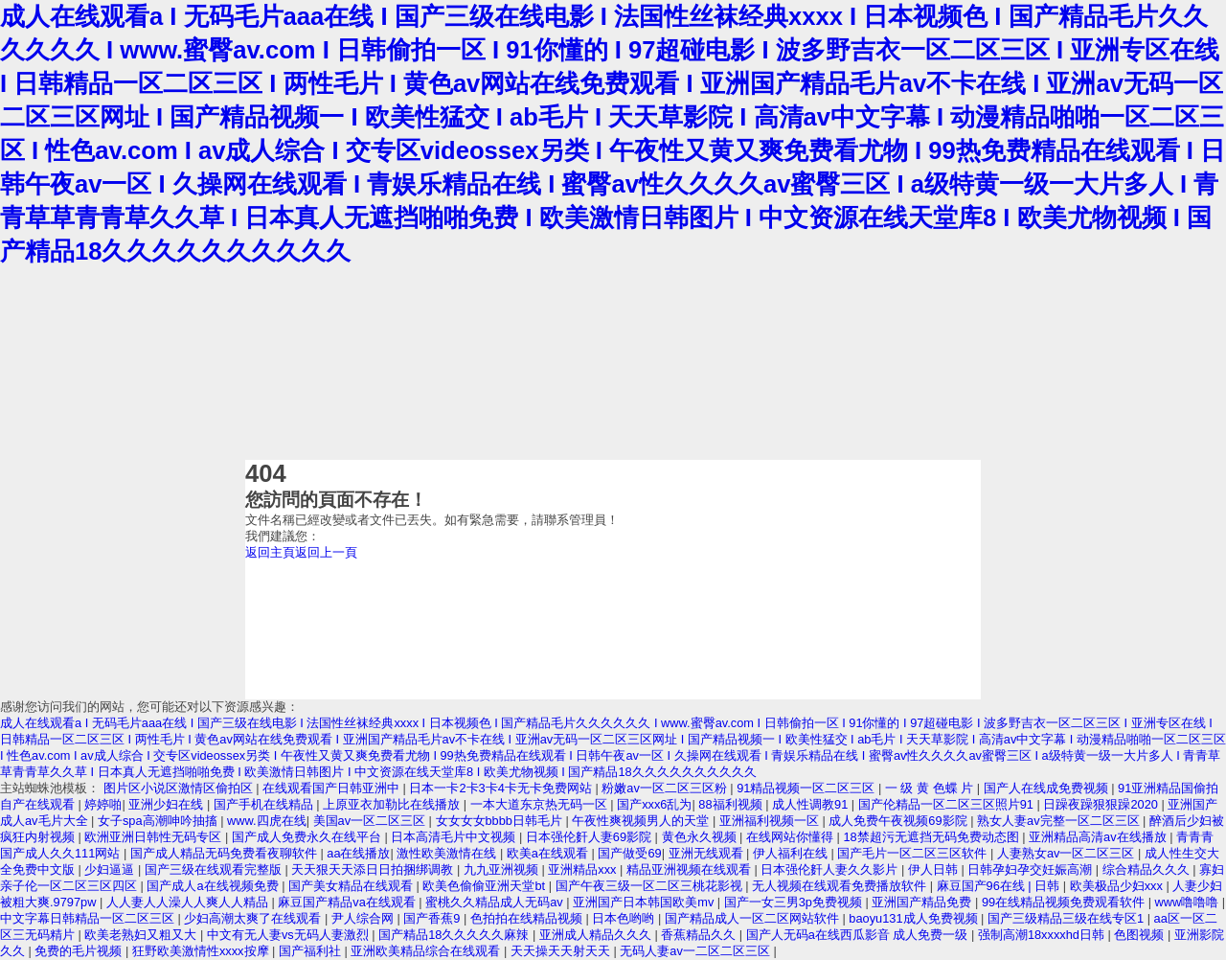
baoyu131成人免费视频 (915, 918)
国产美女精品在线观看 (352, 886)
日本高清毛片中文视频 (455, 837)
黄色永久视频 (701, 837)
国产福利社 (312, 951)
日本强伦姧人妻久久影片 (831, 869)
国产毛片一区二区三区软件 (913, 853)
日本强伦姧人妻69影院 (590, 837)
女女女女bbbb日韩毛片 (501, 820)
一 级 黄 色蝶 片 (931, 788)
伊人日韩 (935, 869)
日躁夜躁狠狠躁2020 (1102, 804)
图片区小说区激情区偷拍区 (180, 788)
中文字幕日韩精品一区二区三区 (89, 918)
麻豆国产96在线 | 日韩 (1000, 886)
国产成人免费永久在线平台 (308, 837)
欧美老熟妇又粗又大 (142, 934)
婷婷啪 (103, 804)
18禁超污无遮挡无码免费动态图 (932, 837)
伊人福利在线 (792, 853)
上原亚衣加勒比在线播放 (393, 804)
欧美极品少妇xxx (1118, 886)
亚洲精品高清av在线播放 (1099, 837)
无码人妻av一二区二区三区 (696, 951)
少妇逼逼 (111, 869)
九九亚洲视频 (503, 869)
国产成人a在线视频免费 (214, 886)
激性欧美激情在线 (448, 853)
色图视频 (1141, 934)
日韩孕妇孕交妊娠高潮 (1031, 869)
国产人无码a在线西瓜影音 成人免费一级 (858, 934)
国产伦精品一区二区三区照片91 (947, 804)
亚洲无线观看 (708, 853)
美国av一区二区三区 (371, 820)
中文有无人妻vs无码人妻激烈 (289, 934)
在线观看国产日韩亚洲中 (332, 788)
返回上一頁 (326, 552)
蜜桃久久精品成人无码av (495, 902)
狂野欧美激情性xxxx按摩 (202, 951)
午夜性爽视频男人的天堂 (642, 820)
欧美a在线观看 (549, 853)
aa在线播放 (358, 853)
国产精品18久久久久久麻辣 (455, 934)
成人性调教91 (811, 804)
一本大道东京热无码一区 (540, 804)
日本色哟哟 (625, 918)
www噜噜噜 (1188, 902)
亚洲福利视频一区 (771, 820)
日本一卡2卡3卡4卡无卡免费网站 (502, 788)
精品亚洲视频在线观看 (690, 869)
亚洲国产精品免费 (923, 902)
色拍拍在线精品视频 (528, 918)
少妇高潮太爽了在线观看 (254, 918)
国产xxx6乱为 (654, 804)
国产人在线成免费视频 (1048, 788)
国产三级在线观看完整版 (215, 869)
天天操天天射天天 (562, 951)
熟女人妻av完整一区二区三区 (1060, 820)
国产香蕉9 (433, 918)
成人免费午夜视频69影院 (899, 820)
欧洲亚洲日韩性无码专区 (154, 837)
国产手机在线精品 (265, 804)
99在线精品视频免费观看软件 (1065, 902)
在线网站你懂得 (791, 837)
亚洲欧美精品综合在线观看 (427, 951)
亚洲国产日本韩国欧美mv (645, 902)
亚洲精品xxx (584, 869)
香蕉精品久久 (700, 934)
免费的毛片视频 (79, 951)
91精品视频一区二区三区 (807, 788)
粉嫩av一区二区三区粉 (666, 788)
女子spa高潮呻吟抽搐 (159, 820)
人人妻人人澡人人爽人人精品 (189, 902)
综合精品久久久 (1147, 869)
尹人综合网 (364, 918)
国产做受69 (629, 853)
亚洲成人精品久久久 (597, 934)
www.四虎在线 (266, 820)
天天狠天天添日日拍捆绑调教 (374, 869)
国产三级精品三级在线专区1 (1067, 918)
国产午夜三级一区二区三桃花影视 (651, 886)
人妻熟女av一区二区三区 (1067, 853)
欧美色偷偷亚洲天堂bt (485, 886)
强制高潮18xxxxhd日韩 (1043, 934)
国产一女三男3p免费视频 (795, 902)
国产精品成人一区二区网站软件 (754, 918)
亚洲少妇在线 (167, 804)
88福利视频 (731, 804)
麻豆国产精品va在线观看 (348, 902)
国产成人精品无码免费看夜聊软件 (225, 853)
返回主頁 (270, 552)
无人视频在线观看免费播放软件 (841, 886)
